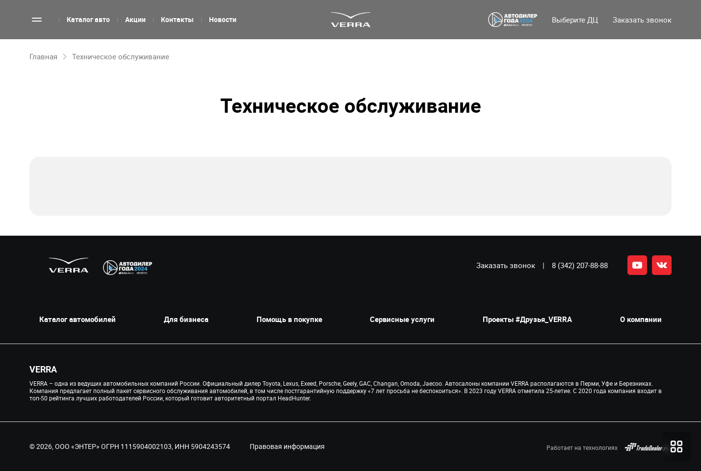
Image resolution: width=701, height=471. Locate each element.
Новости (222, 19)
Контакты (177, 19)
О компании (641, 319)
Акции (135, 19)
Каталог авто (88, 19)
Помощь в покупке (289, 319)
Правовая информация (287, 446)
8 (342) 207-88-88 (580, 265)
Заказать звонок (505, 265)
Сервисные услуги (402, 319)
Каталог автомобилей (77, 319)
